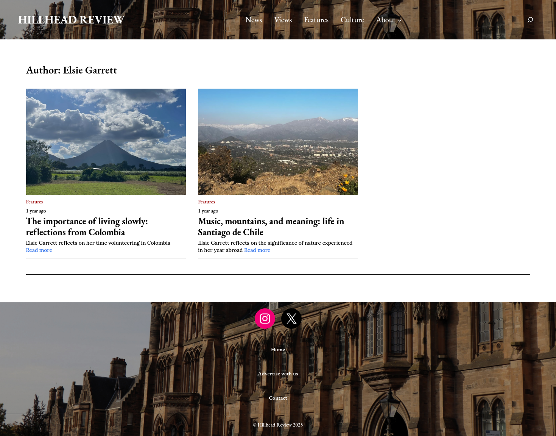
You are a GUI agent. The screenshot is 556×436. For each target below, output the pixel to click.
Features (34, 201)
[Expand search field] (530, 19)
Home (278, 350)
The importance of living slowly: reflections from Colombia (87, 227)
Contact (278, 398)
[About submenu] (399, 19)
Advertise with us (278, 374)
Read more (39, 250)
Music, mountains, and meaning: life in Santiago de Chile (271, 227)
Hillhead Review (71, 19)
